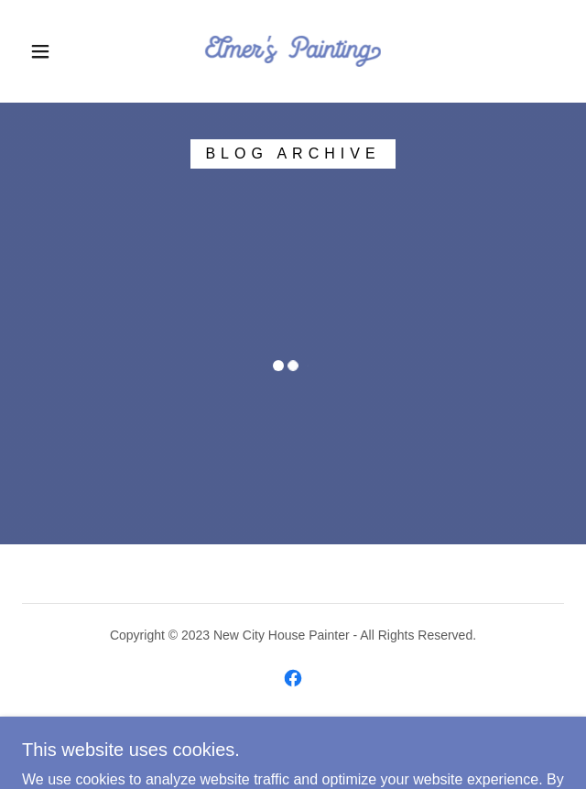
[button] (49, 51)
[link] (293, 51)
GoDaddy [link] (282, 742)
